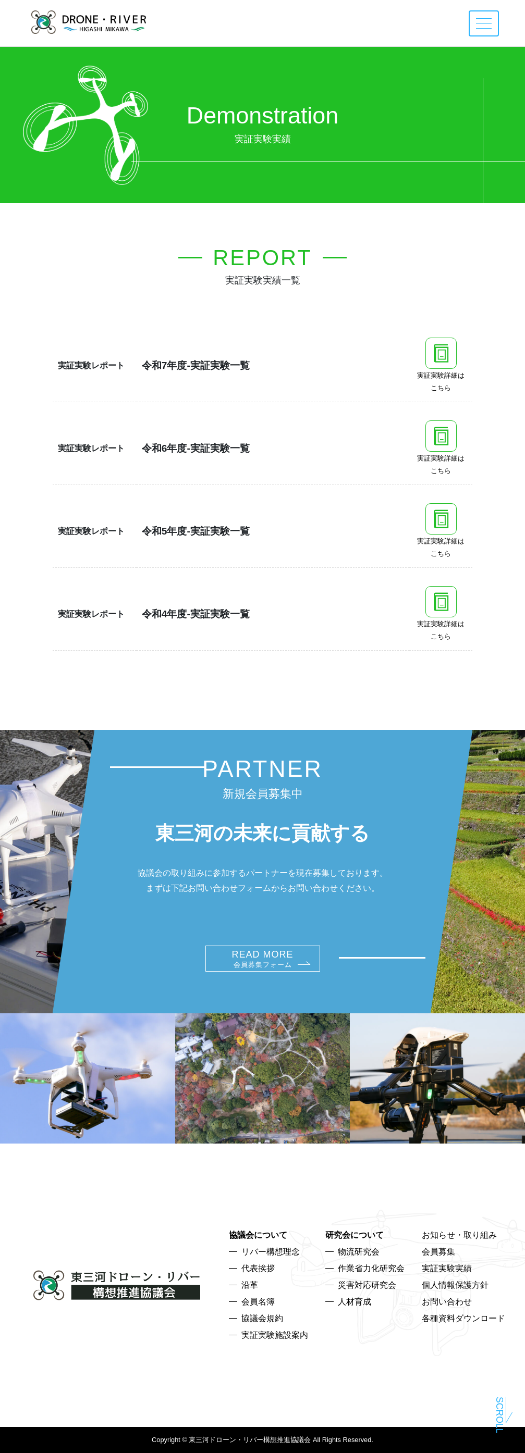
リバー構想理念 (270, 1251)
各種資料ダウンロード (463, 1318)
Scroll (499, 1416)
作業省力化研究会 (371, 1268)
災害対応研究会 (367, 1285)
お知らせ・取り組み (459, 1235)
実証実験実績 (447, 1268)
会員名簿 (258, 1301)
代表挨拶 (258, 1268)
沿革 (249, 1285)
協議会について (258, 1235)
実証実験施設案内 (274, 1335)
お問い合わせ (447, 1301)
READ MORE (262, 958)
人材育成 (354, 1301)
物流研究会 (359, 1251)
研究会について (354, 1235)
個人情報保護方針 (455, 1285)
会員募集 (438, 1251)
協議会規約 (262, 1318)
